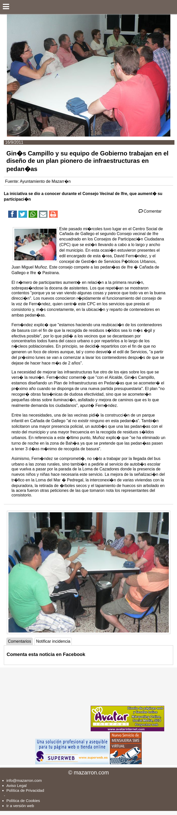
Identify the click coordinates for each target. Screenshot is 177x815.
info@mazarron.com (24, 780)
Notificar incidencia (53, 641)
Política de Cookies (23, 800)
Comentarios (19, 641)
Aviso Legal (16, 785)
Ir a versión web (20, 806)
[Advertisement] (51, 699)
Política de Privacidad (25, 790)
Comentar (150, 211)
